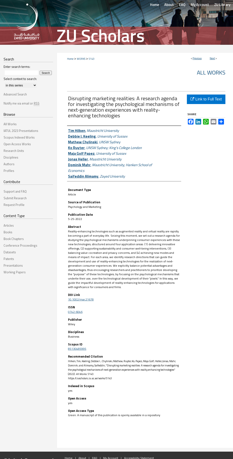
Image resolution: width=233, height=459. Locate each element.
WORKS (81, 59)
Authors (9, 164)
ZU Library (222, 4)
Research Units (14, 150)
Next (212, 58)
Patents (9, 258)
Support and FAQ (15, 191)
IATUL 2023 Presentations (21, 130)
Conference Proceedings (20, 245)
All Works (211, 72)
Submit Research (15, 198)
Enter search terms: (17, 66)
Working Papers (15, 272)
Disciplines (11, 157)
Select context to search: (20, 78)
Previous (197, 58)
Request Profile (14, 204)
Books (8, 232)
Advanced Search (15, 94)
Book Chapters (14, 238)
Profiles (9, 170)
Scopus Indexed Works (19, 137)
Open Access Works (17, 144)
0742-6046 (75, 311)
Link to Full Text (206, 99)
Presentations (13, 265)
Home (70, 59)
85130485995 (77, 348)
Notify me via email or (21, 103)
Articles (9, 225)
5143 (91, 59)
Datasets (10, 252)
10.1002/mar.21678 (81, 299)
